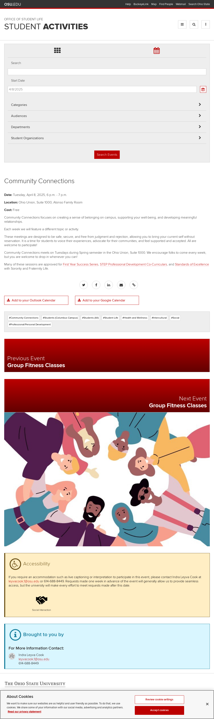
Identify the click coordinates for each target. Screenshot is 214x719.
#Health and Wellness (134, 317)
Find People (166, 4)
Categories (19, 105)
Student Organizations (27, 138)
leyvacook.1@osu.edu (24, 581)
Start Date (18, 80)
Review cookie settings (159, 712)
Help (128, 4)
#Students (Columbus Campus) (60, 317)
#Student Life (110, 317)
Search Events (107, 155)
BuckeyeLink (141, 4)
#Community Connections (23, 317)
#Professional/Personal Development (30, 324)
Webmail (181, 4)
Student (46, 27)
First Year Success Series (80, 264)
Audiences (19, 116)
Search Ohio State (199, 4)
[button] (41, 602)
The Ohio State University (12, 4)
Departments (20, 127)
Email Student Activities (44, 702)
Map (154, 4)
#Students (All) (90, 317)
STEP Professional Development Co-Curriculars (133, 264)
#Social (175, 317)
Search (16, 63)
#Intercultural (159, 317)
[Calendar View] (203, 89)
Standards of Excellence (192, 264)
